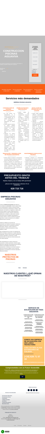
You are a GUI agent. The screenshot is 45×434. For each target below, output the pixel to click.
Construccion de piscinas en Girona (39, 316)
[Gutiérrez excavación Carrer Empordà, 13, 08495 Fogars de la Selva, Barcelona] (11, 320)
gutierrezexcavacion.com (9, 46)
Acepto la (34, 71)
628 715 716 (17, 188)
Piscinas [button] (25, 267)
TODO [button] (19, 267)
